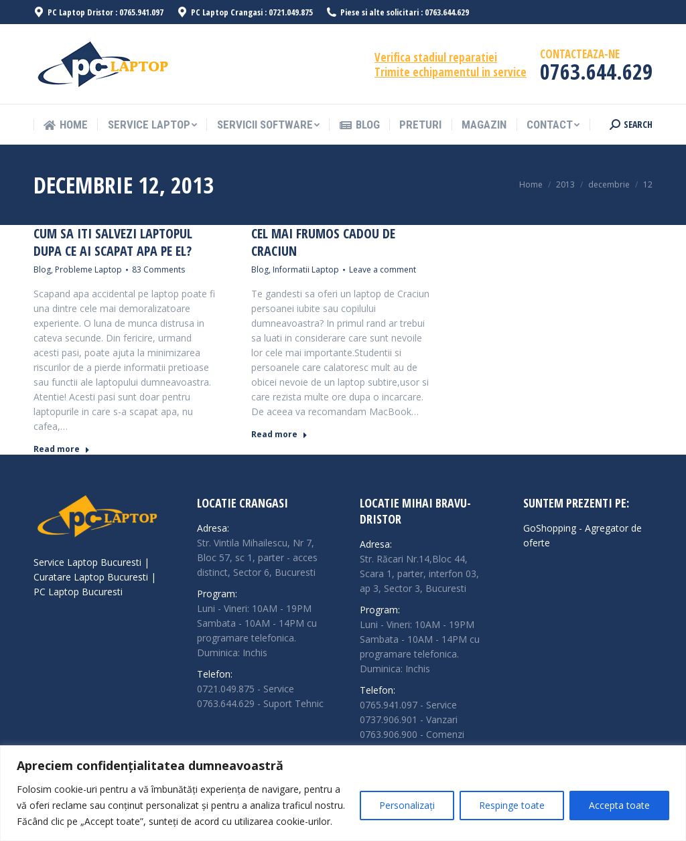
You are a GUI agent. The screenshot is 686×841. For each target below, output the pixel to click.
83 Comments (158, 269)
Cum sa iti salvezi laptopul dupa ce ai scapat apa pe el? (112, 242)
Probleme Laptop (88, 269)
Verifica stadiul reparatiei (435, 57)
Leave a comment (382, 269)
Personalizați (407, 805)
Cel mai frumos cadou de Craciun (323, 242)
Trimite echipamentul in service (450, 72)
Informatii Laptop (306, 269)
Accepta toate (619, 805)
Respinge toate (512, 805)
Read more (61, 449)
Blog (42, 269)
